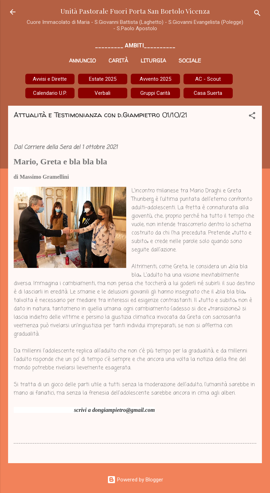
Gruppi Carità (155, 93)
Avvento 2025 (155, 79)
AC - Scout (208, 79)
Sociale (190, 60)
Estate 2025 (102, 79)
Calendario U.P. (50, 93)
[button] (252, 116)
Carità (118, 60)
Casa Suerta (208, 93)
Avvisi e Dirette (50, 79)
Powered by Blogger (135, 479)
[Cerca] (257, 14)
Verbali (102, 93)
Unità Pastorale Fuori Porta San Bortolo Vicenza (135, 10)
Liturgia (153, 60)
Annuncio (82, 60)
